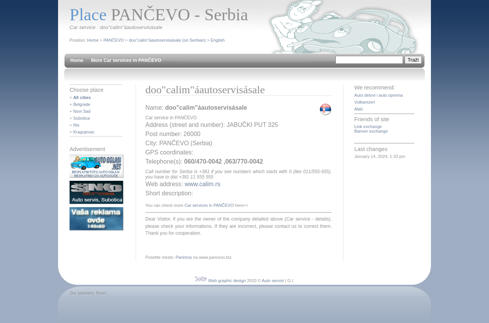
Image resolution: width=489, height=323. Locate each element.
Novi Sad (82, 111)
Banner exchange (371, 131)
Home (93, 40)
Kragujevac (84, 132)
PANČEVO (114, 40)
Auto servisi (273, 280)
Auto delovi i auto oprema (378, 95)
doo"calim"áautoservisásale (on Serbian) (167, 40)
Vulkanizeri (364, 102)
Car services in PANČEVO (209, 205)
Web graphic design (227, 280)
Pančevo (183, 257)
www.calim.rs (202, 184)
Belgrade (82, 104)
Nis (76, 125)
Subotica (81, 118)
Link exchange (368, 126)
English (217, 40)
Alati (358, 109)
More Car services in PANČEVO (126, 60)
